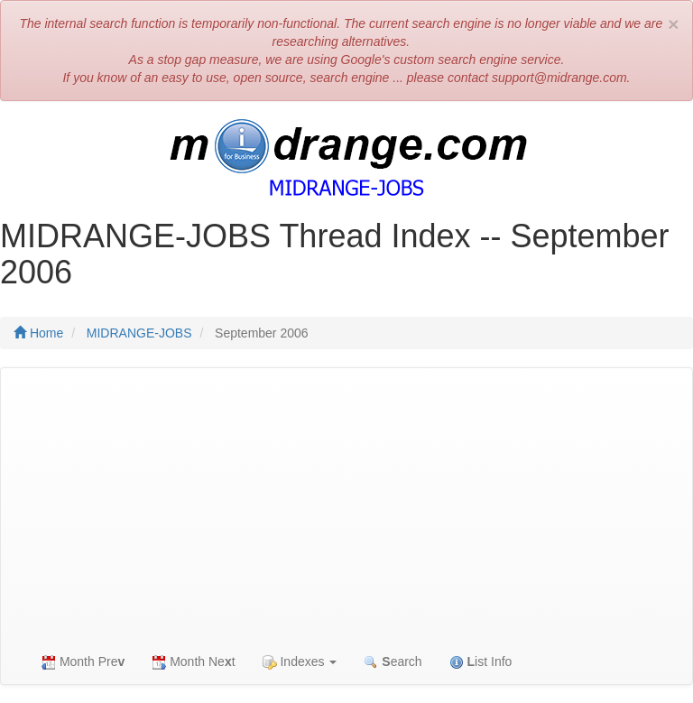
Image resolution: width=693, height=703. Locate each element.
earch (392, 662)
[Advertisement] (346, 503)
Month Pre (83, 662)
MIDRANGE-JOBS (139, 333)
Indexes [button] (300, 662)
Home (38, 333)
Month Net (193, 662)
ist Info (481, 662)
